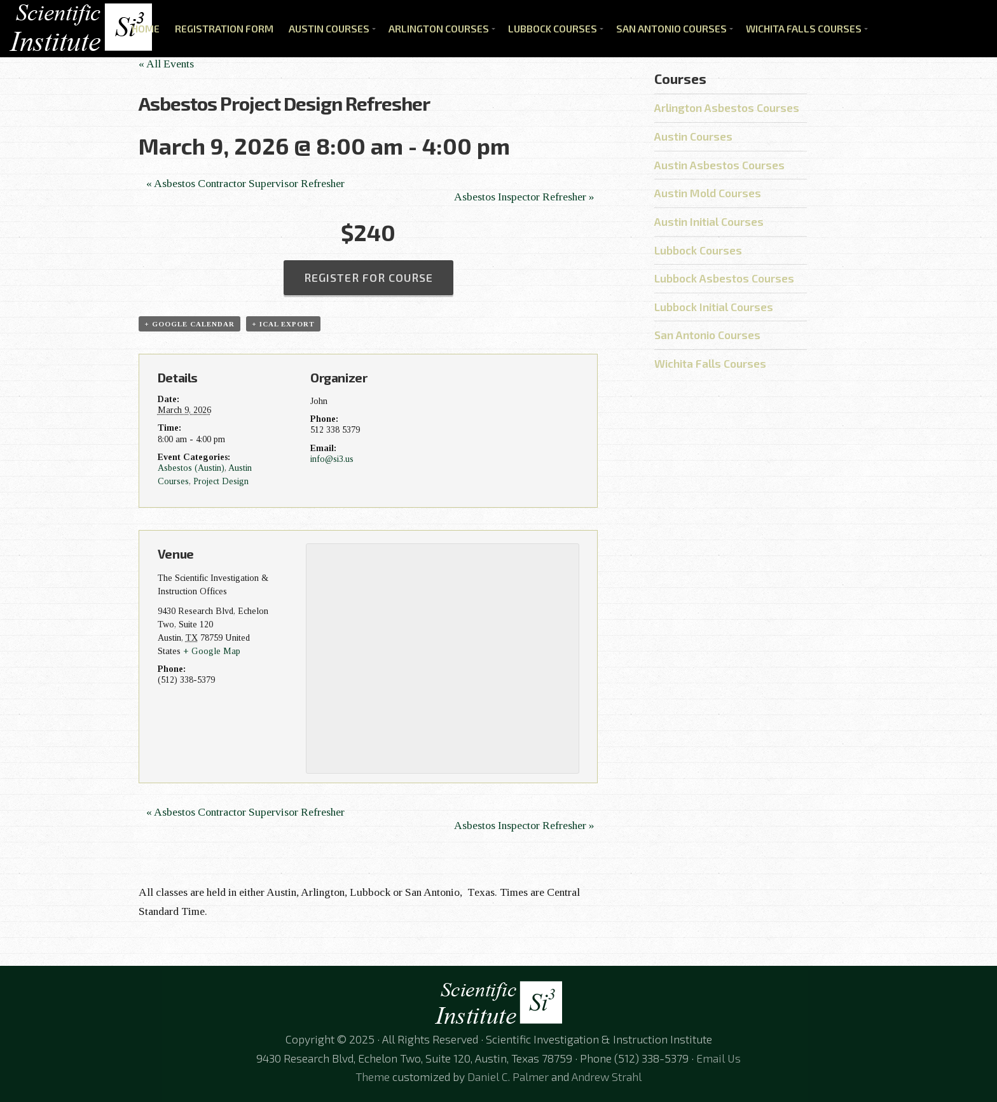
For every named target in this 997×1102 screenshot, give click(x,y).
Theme (372, 1077)
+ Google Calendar (189, 324)
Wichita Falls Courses (804, 28)
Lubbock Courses (552, 28)
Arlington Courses (438, 28)
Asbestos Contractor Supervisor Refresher (245, 183)
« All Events (166, 63)
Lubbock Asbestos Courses (724, 278)
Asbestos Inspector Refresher (524, 196)
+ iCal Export (283, 324)
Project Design (221, 481)
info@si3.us (332, 459)
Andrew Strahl (607, 1077)
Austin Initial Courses (709, 221)
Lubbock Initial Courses (713, 307)
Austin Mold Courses (707, 193)
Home (146, 28)
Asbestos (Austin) (191, 468)
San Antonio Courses (671, 28)
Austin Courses (329, 28)
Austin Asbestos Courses (719, 165)
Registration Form (224, 28)
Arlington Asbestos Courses (726, 108)
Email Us (718, 1058)
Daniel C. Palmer (508, 1077)
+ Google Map (211, 651)
